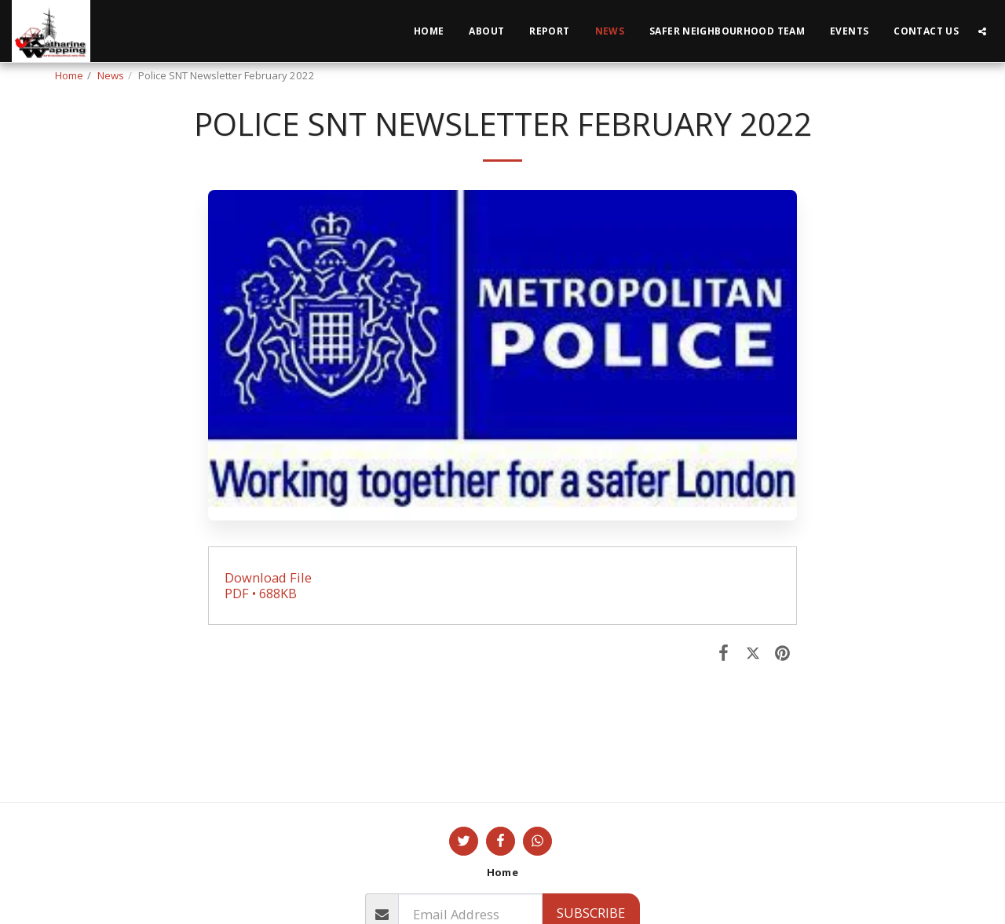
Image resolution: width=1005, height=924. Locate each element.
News (110, 75)
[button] (982, 31)
